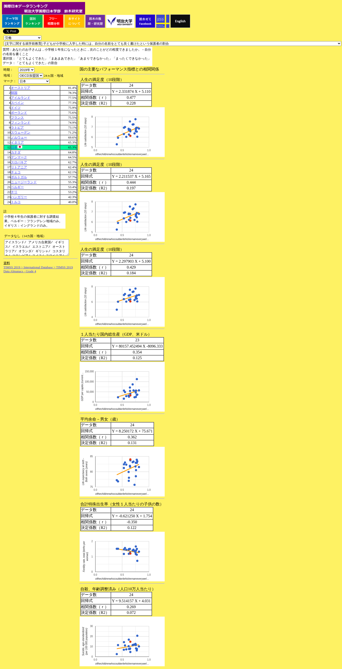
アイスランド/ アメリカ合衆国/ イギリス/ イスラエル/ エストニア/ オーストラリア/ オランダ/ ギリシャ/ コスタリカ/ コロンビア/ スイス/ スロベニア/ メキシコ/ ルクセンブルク (40, 249)
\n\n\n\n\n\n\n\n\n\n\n (30, 75)
